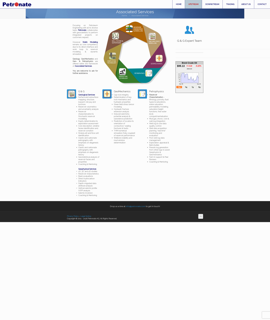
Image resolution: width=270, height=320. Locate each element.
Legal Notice (85, 216)
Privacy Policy (73, 216)
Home (124, 15)
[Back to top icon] (200, 216)
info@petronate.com (135, 206)
